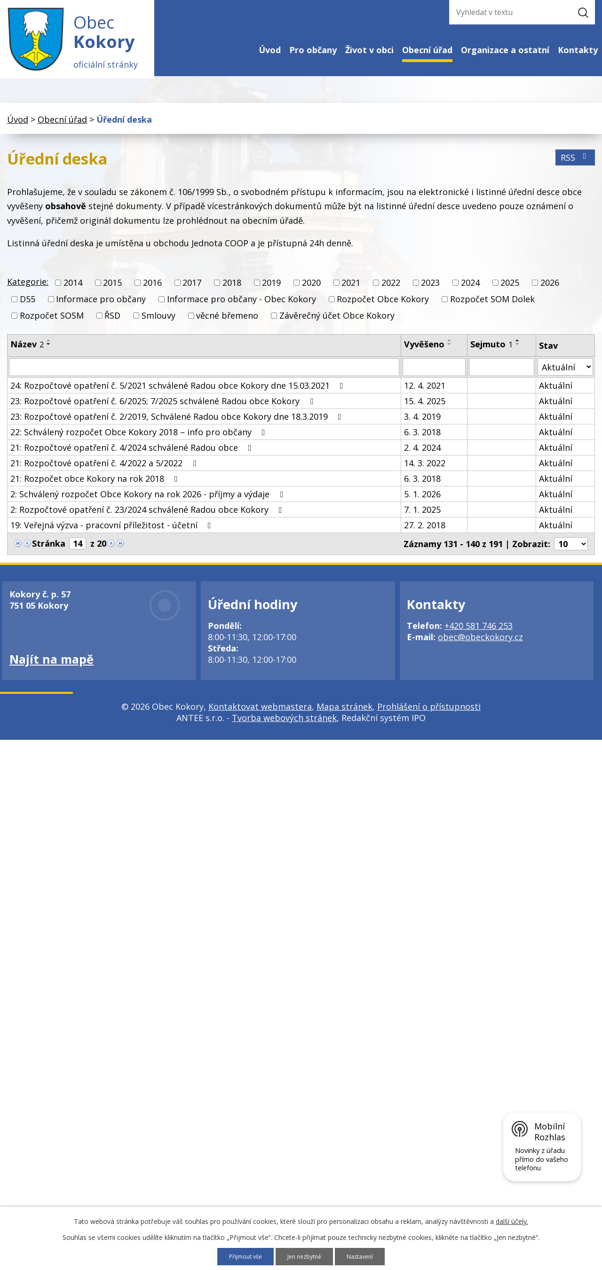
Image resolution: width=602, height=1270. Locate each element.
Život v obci (369, 49)
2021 (350, 291)
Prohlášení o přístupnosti (429, 715)
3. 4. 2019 (422, 425)
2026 (549, 291)
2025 (509, 291)
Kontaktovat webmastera (260, 715)
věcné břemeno (227, 324)
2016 (152, 291)
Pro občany (313, 49)
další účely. (512, 1220)
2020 (311, 291)
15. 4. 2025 (424, 409)
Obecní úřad (427, 49)
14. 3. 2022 (424, 472)
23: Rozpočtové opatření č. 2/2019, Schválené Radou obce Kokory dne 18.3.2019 (177, 425)
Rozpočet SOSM (52, 324)
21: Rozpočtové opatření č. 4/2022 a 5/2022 (105, 472)
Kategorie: (27, 290)
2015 (112, 291)
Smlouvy (158, 324)
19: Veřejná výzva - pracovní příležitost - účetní (112, 534)
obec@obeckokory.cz (480, 645)
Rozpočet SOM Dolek (492, 308)
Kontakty (578, 49)
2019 (271, 291)
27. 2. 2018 (424, 534)
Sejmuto (491, 353)
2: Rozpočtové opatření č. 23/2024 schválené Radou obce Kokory (148, 518)
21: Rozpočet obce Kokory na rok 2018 (96, 487)
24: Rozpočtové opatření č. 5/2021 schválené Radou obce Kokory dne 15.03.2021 (178, 394)
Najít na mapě (51, 668)
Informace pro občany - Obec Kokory (241, 308)
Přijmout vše (241, 1256)
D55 (27, 308)
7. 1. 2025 (422, 518)
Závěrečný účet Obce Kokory (337, 324)
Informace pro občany (101, 308)
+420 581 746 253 (478, 634)
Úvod (270, 49)
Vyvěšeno (424, 353)
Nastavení (365, 1256)
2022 (390, 291)
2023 (430, 291)
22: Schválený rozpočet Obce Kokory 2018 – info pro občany (139, 441)
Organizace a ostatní (505, 49)
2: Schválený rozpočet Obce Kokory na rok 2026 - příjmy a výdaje (148, 503)
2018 (231, 291)
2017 (191, 291)
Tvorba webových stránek (284, 726)
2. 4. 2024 (422, 456)
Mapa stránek (344, 715)
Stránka (48, 552)
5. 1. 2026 (422, 503)
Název (27, 353)
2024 (470, 291)
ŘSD (112, 324)
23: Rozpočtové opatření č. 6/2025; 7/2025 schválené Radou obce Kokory (163, 409)
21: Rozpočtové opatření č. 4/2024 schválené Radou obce (132, 456)
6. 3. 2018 (422, 441)
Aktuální (555, 394)
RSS (575, 166)
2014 (72, 291)
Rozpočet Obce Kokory (383, 308)
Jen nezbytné (305, 1256)
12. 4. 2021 (424, 394)
